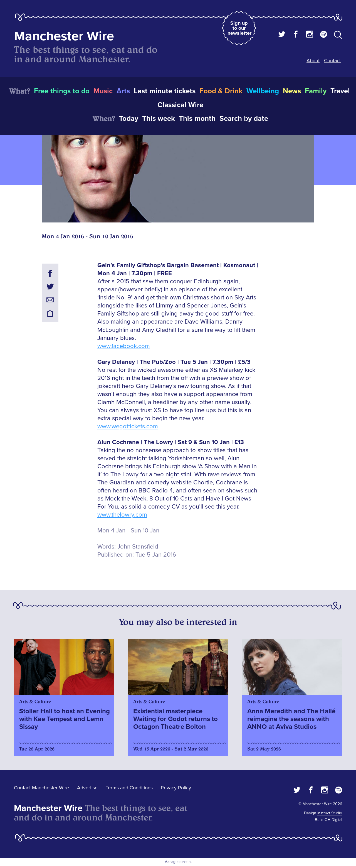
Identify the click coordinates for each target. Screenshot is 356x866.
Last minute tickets (165, 91)
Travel (340, 91)
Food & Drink (221, 91)
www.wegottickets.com (127, 426)
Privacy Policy (176, 788)
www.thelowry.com (122, 515)
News (292, 91)
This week (158, 118)
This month (197, 118)
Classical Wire (180, 105)
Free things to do (62, 91)
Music (103, 91)
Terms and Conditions (129, 788)
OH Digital (333, 819)
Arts (123, 91)
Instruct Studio (329, 813)
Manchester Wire (64, 36)
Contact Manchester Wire (41, 788)
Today (128, 118)
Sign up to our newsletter (239, 28)
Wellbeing (262, 91)
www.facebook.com (123, 346)
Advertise (87, 788)
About (313, 60)
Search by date (243, 118)
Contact (332, 60)
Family (316, 91)
